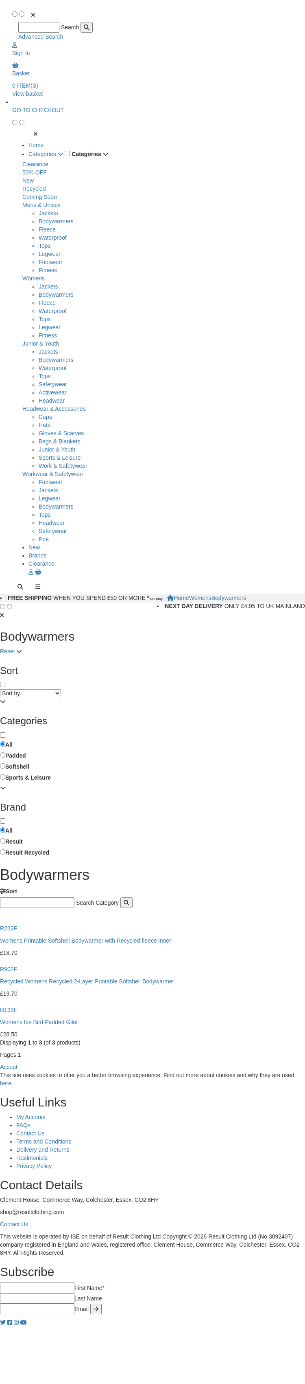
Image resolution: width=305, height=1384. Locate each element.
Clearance (35, 164)
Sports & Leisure (60, 457)
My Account (31, 1117)
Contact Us (30, 1133)
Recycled (34, 188)
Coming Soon (39, 197)
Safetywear (53, 384)
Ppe (44, 539)
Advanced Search (40, 36)
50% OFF (34, 172)
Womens (33, 278)
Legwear (50, 254)
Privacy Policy (34, 1166)
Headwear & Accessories (54, 409)
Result (14, 841)
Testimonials (32, 1158)
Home (36, 145)
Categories (45, 154)
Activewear (52, 392)
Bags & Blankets (60, 441)
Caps (45, 417)
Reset (7, 651)
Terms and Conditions (43, 1141)
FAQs (23, 1125)
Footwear (50, 262)
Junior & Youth (40, 343)
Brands (37, 555)
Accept (8, 1067)
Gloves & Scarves (61, 433)
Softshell (17, 766)
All (9, 744)
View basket (27, 93)
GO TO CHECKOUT (38, 110)
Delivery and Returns (43, 1149)
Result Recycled (27, 852)
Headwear (52, 400)
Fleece (47, 229)
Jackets (48, 213)
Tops (45, 245)
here (5, 1083)
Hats (44, 425)
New (28, 180)
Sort (8, 891)
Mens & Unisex (41, 205)
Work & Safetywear (63, 466)
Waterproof (53, 237)
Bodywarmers (56, 221)
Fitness (48, 270)
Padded (15, 755)
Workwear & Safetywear (52, 474)
